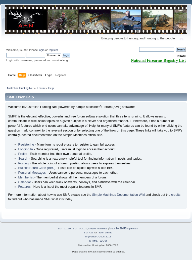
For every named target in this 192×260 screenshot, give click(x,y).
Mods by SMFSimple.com (123, 228)
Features (24, 186)
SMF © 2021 (80, 228)
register (53, 49)
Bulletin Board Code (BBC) (36, 168)
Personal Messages (32, 172)
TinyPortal (90, 236)
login (41, 49)
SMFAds (88, 232)
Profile (22, 154)
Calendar (24, 182)
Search (23, 158)
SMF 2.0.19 (64, 228)
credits (175, 195)
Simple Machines (97, 228)
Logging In (25, 149)
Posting (23, 163)
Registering (26, 144)
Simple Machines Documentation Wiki (118, 195)
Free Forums (105, 232)
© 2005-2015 (104, 236)
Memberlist (25, 177)
